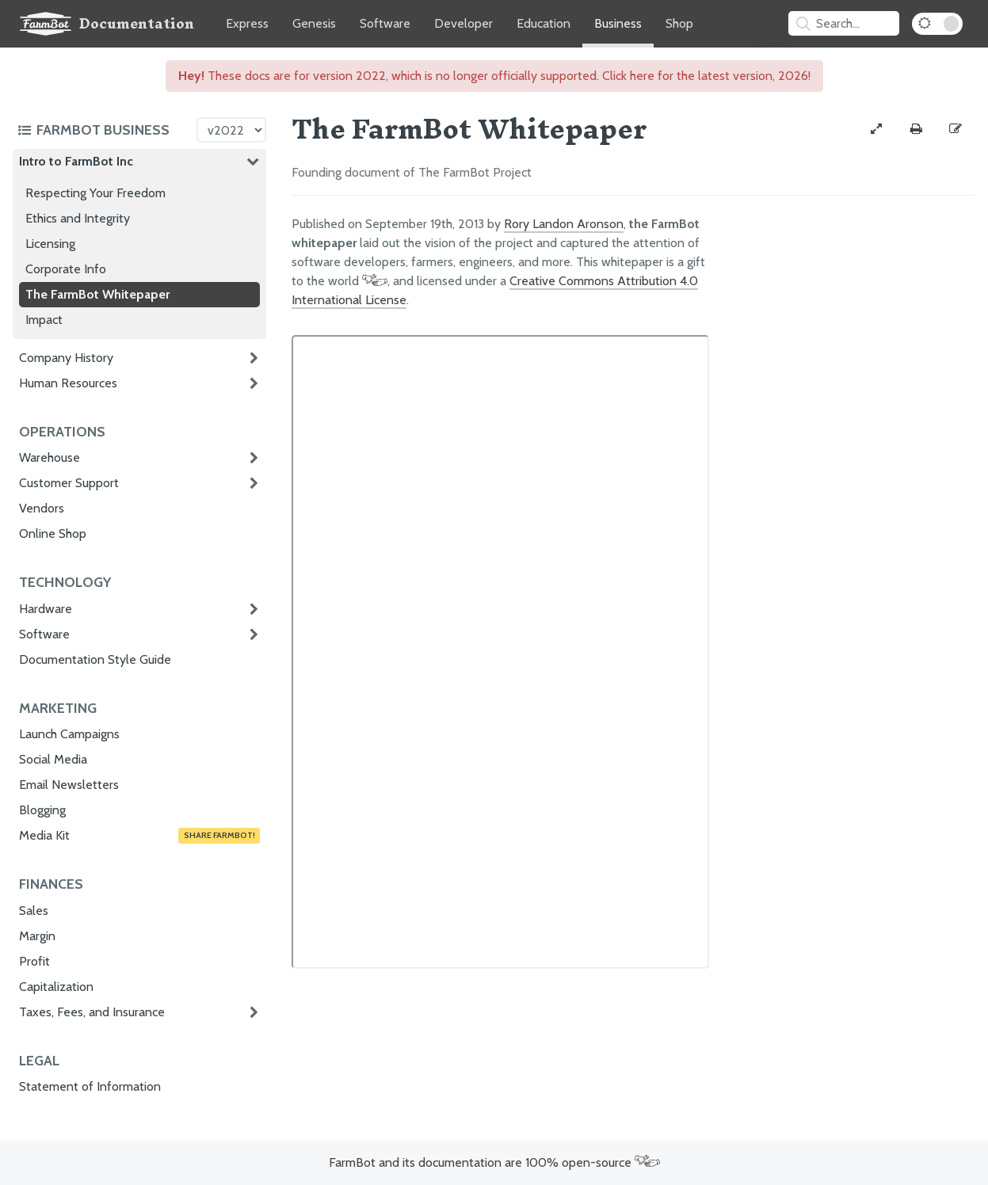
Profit (34, 961)
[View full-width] (876, 129)
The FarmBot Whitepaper (97, 294)
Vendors (41, 508)
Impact (44, 319)
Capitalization (56, 986)
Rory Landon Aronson (564, 223)
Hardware (45, 608)
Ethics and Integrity (77, 218)
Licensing (50, 243)
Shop (679, 23)
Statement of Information (90, 1086)
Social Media (53, 759)
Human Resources (68, 383)
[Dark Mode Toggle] (937, 24)
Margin (37, 935)
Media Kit (139, 836)
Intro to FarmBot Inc (76, 161)
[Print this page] (916, 129)
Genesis (314, 23)
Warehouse (49, 457)
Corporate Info (65, 268)
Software (385, 23)
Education (543, 23)
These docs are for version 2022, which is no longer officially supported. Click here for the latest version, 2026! (494, 75)
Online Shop (52, 533)
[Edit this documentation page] (955, 129)
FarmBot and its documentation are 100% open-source (494, 1162)
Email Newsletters (69, 784)
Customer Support (69, 482)
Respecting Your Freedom (95, 192)
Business (618, 23)
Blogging (42, 809)
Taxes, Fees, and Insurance (92, 1011)
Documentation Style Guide (95, 659)
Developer (463, 23)
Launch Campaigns (69, 733)
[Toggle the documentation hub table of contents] (103, 130)
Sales (33, 910)
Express (247, 23)
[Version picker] (231, 130)
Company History (66, 357)
